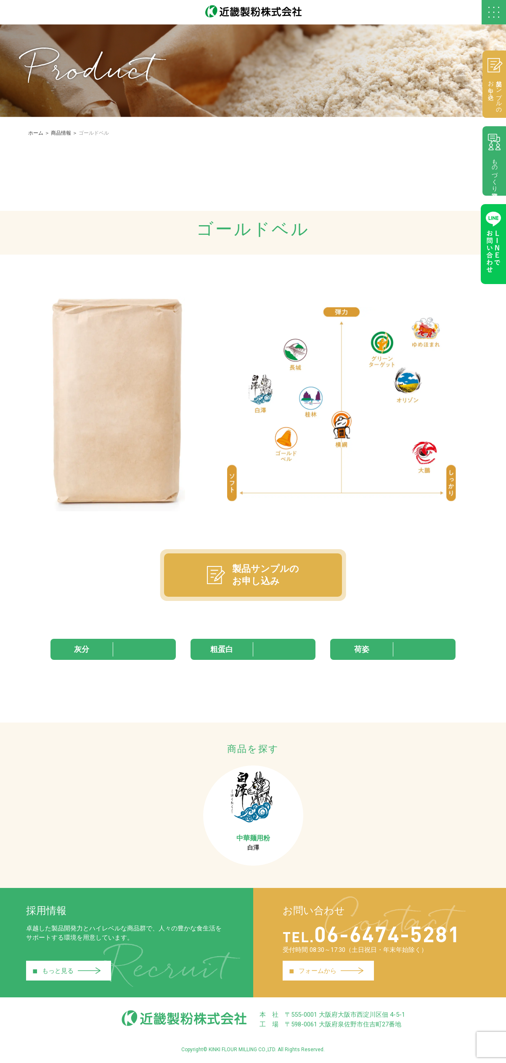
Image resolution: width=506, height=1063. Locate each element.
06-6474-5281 (375, 934)
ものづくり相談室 (493, 162)
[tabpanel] (341, 405)
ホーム (35, 134)
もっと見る (66, 972)
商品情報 (61, 134)
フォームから (326, 972)
